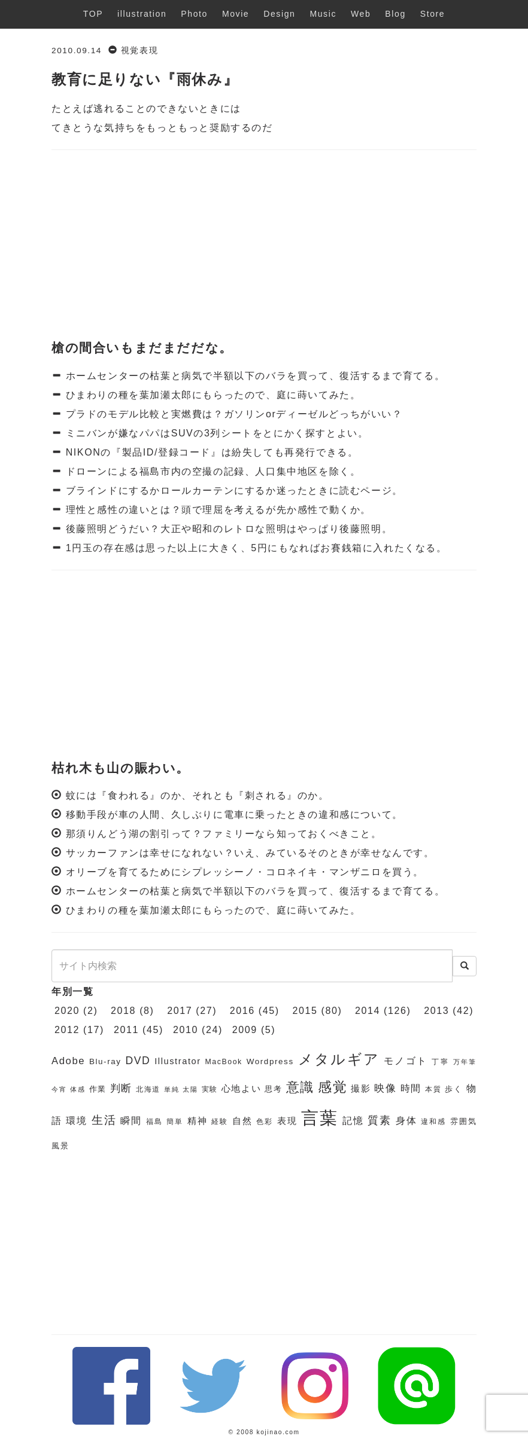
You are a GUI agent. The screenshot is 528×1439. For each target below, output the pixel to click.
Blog (395, 14)
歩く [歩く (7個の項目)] (453, 1088)
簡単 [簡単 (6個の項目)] (174, 1121)
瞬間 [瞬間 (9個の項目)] (131, 1121)
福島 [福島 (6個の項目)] (154, 1121)
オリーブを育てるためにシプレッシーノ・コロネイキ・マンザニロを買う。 (245, 872)
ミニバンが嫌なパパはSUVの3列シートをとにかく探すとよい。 (215, 433)
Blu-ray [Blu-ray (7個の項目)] (105, 1061)
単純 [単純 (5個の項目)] (171, 1089)
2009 (244, 1030)
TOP (93, 14)
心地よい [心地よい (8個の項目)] (241, 1088)
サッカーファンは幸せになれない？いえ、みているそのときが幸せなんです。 (250, 853)
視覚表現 (139, 50)
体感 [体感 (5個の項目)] (77, 1089)
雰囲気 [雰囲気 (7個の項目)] (463, 1121)
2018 (123, 1011)
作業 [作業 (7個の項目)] (98, 1088)
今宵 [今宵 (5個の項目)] (58, 1089)
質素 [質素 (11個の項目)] (380, 1120)
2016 (242, 1011)
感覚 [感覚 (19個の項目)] (332, 1087)
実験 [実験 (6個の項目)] (210, 1089)
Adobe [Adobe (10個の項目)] (68, 1061)
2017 (179, 1011)
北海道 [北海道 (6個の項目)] (148, 1089)
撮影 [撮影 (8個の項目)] (361, 1088)
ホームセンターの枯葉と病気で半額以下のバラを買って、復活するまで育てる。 (253, 376)
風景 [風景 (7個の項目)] (60, 1145)
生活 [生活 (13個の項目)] (104, 1120)
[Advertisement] (264, 245)
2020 (67, 1011)
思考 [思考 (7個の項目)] (273, 1088)
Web (361, 14)
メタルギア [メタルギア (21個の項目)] (339, 1059)
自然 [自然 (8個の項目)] (242, 1121)
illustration (141, 14)
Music (322, 14)
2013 (436, 1011)
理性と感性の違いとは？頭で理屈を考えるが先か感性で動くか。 (216, 510)
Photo (194, 14)
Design (279, 14)
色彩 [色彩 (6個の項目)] (264, 1121)
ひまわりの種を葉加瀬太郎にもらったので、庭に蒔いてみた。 (211, 395)
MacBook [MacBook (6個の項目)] (223, 1062)
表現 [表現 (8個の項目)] (287, 1121)
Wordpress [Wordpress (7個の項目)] (270, 1061)
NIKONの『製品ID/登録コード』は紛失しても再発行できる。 (210, 452)
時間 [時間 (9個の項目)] (410, 1088)
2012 (67, 1030)
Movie (235, 14)
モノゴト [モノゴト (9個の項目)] (405, 1061)
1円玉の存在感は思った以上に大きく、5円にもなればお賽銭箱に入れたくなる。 (254, 548)
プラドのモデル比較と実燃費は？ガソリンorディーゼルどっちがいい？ (232, 414)
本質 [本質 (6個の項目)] (433, 1089)
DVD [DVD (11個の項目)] (137, 1061)
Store (432, 14)
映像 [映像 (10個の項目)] (385, 1088)
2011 (126, 1030)
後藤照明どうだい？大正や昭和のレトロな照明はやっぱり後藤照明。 (227, 529)
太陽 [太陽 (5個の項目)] (190, 1089)
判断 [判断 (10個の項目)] (121, 1088)
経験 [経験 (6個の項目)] (219, 1121)
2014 (367, 1011)
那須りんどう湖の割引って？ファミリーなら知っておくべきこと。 (224, 834)
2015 (304, 1011)
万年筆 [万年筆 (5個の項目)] (465, 1061)
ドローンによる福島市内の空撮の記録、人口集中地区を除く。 (211, 471)
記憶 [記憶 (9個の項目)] (353, 1121)
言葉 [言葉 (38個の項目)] (319, 1118)
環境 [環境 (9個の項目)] (76, 1121)
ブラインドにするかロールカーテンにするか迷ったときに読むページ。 (232, 490)
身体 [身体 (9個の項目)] (406, 1121)
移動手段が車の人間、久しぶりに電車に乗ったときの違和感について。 (234, 814)
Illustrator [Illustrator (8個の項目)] (177, 1061)
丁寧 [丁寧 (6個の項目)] (440, 1062)
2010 (185, 1030)
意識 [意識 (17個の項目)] (300, 1087)
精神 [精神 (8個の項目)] (197, 1121)
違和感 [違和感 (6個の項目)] (433, 1121)
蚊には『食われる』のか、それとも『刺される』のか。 (197, 795)
